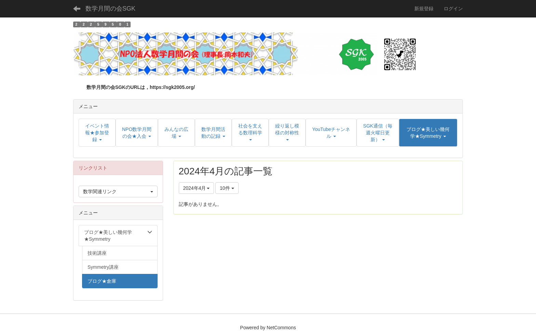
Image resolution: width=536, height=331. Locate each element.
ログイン (453, 8)
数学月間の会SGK (110, 8)
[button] (428, 132)
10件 (227, 188)
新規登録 (423, 8)
